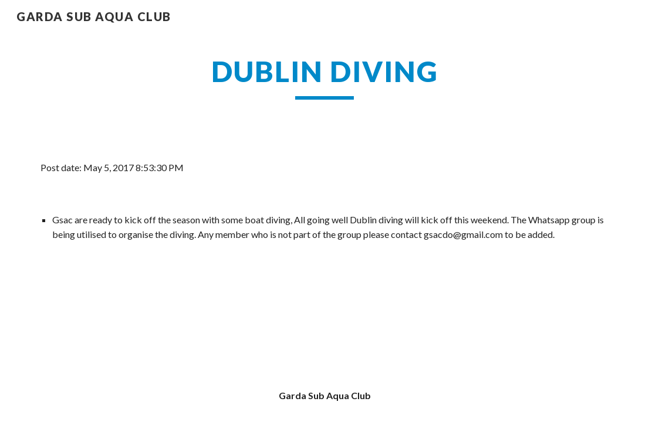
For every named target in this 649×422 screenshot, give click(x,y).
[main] (325, 76)
